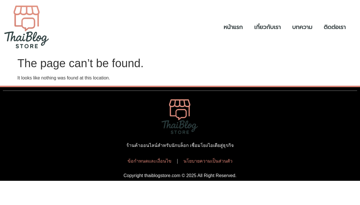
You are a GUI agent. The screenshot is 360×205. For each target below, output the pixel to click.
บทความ (302, 27)
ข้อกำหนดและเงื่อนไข (149, 161)
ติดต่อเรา (335, 27)
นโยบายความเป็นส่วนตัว (207, 161)
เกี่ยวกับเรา (267, 27)
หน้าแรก (233, 27)
